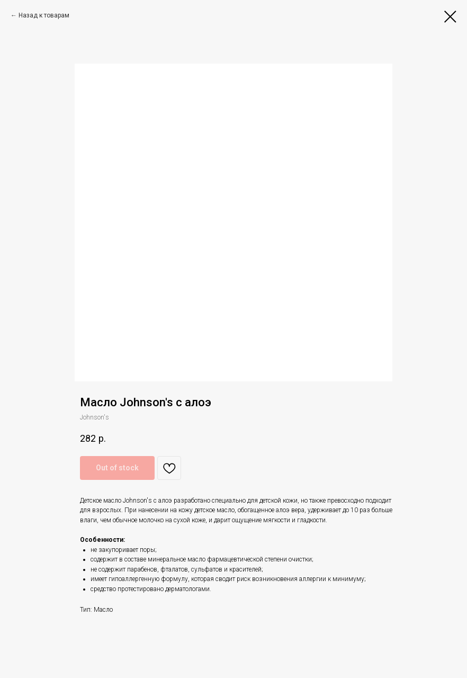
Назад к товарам (44, 15)
